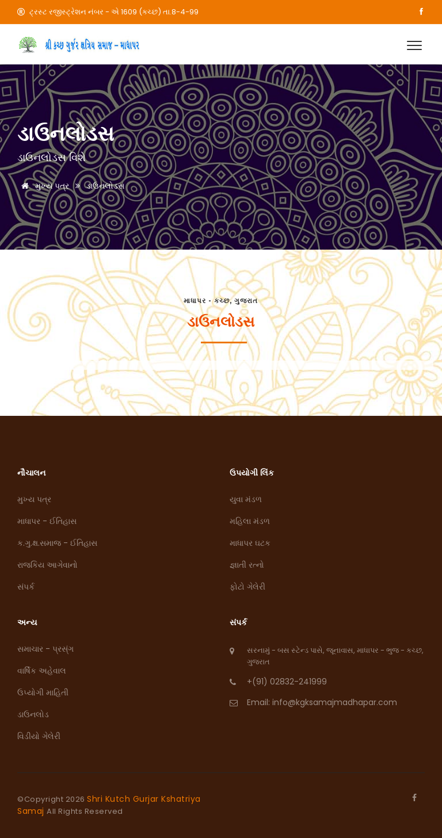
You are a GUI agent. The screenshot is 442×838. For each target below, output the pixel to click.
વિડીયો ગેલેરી (38, 736)
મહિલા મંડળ (250, 521)
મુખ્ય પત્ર (43, 186)
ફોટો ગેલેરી (247, 586)
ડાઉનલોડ (33, 714)
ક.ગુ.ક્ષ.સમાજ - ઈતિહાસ (57, 543)
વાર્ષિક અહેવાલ (41, 670)
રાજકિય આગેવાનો (47, 565)
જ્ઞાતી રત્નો (247, 565)
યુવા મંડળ (246, 499)
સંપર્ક (26, 586)
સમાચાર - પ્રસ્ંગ (45, 649)
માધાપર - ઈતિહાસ (47, 521)
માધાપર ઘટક (250, 543)
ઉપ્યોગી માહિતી (42, 692)
